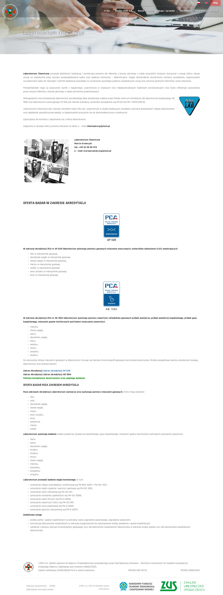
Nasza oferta (144, 11)
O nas (107, 11)
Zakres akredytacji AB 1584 (57, 374)
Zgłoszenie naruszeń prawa (39, 589)
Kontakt (214, 11)
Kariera (201, 11)
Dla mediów (186, 11)
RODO (52, 586)
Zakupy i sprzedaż (165, 11)
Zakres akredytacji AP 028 (56, 370)
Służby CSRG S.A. (124, 11)
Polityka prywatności (36, 586)
